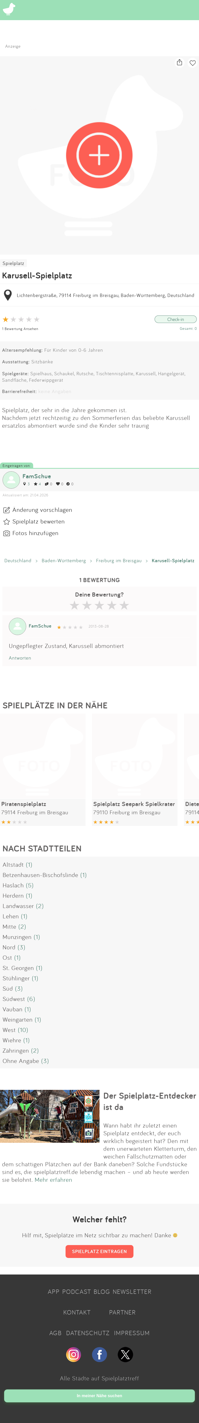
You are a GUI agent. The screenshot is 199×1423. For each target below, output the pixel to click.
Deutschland (18, 560)
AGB (55, 1333)
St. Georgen (18, 968)
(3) (21, 947)
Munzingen (17, 937)
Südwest (14, 999)
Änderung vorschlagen (42, 509)
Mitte (9, 926)
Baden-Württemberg (64, 560)
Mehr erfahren (53, 1179)
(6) (31, 999)
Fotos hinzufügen (35, 533)
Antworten (20, 658)
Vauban (13, 1009)
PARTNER (122, 1312)
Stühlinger (16, 978)
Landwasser (18, 906)
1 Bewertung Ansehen (20, 328)
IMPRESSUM (132, 1333)
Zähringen (16, 1050)
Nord (9, 947)
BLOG (102, 1291)
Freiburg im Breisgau (119, 560)
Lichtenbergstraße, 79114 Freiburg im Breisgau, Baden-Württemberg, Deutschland (106, 295)
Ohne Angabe (21, 1061)
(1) (29, 864)
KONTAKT (77, 1312)
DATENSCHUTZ (88, 1333)
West (9, 1030)
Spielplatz (13, 263)
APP (54, 1291)
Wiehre (12, 1040)
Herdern (13, 895)
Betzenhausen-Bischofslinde (40, 875)
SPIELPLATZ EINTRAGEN (99, 1251)
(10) (23, 1030)
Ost (7, 957)
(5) (30, 885)
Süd (8, 988)
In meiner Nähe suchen (99, 1396)
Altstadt (13, 864)
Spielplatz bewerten (38, 521)
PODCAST (76, 1291)
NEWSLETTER (132, 1291)
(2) (40, 906)
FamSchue (37, 476)
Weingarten (18, 1019)
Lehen (11, 916)
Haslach (13, 885)
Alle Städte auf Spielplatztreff (99, 1378)
